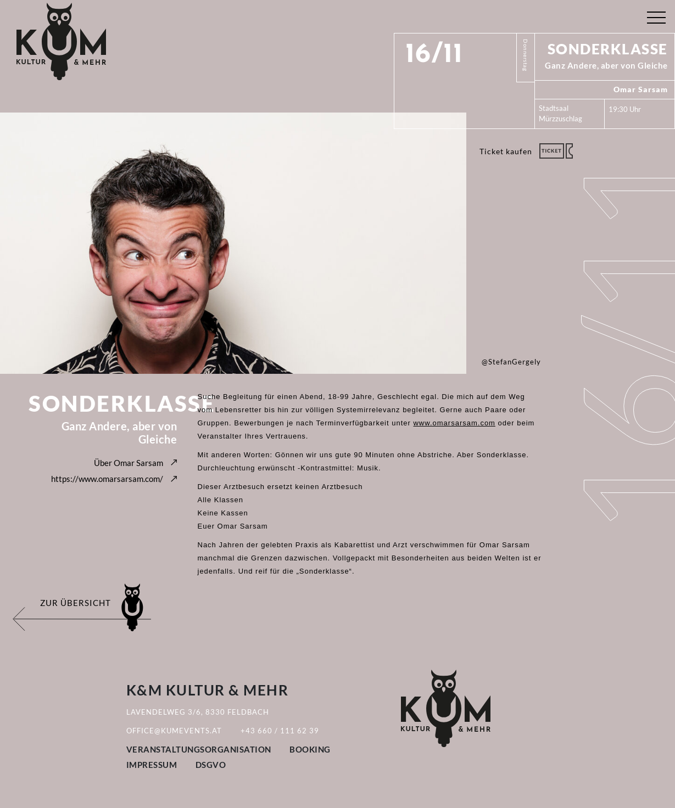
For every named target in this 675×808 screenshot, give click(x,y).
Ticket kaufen (505, 151)
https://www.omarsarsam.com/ (107, 479)
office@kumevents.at (174, 730)
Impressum (151, 765)
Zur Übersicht (75, 603)
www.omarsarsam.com (454, 423)
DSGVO (211, 765)
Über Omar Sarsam (128, 463)
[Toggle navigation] (656, 15)
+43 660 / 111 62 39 (280, 730)
